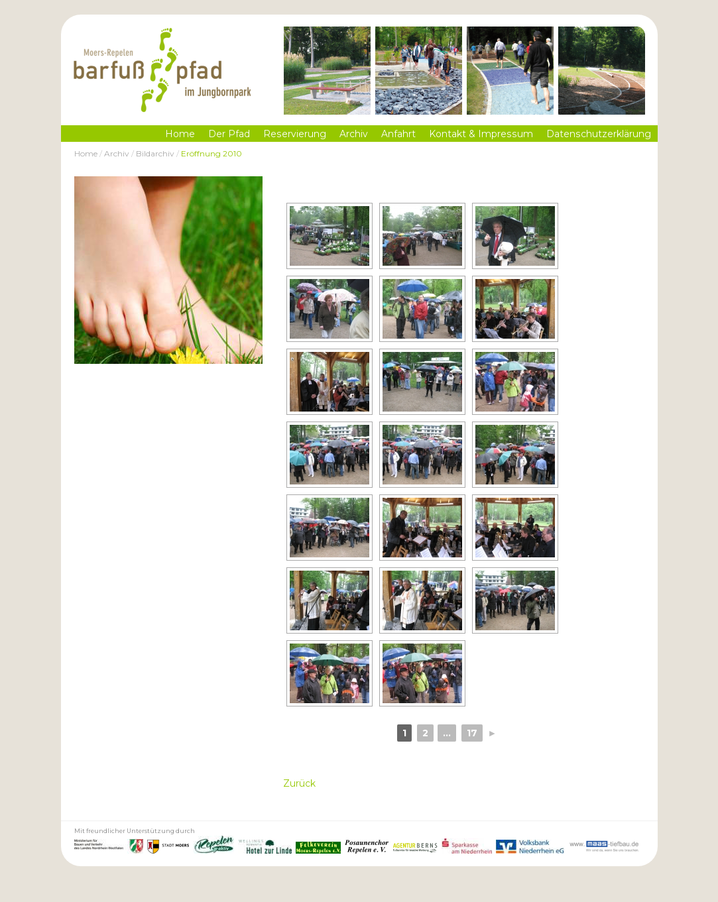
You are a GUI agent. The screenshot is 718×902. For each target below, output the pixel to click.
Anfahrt (398, 134)
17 (472, 733)
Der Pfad (229, 134)
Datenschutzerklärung (598, 134)
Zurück (299, 783)
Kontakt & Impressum (481, 134)
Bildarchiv (155, 153)
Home (180, 134)
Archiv (353, 134)
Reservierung (294, 134)
